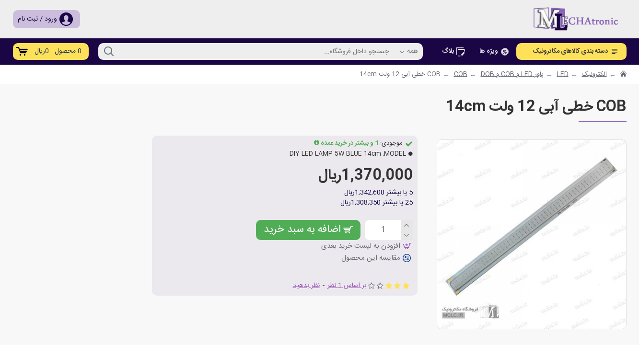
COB (460, 75)
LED (563, 75)
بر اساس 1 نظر (346, 285)
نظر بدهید (306, 285)
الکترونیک (594, 75)
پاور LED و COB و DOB (512, 75)
